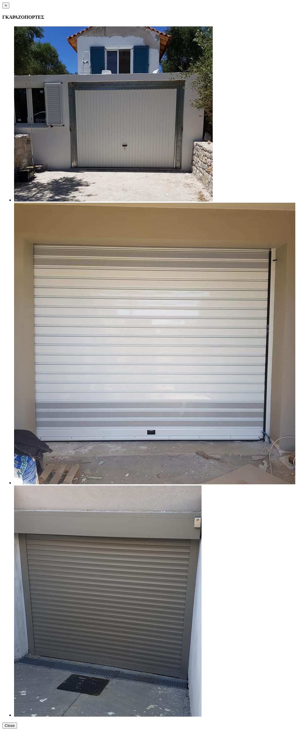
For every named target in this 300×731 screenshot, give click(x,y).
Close (10, 725)
